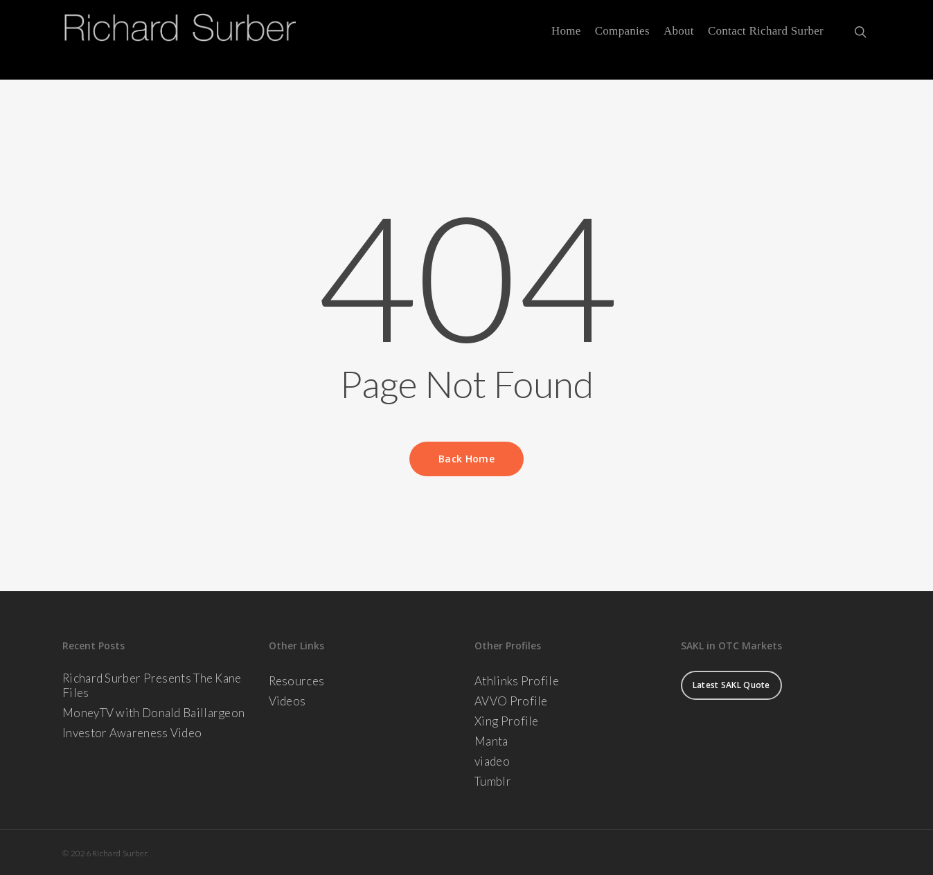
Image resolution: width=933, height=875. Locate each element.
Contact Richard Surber (766, 40)
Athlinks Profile (516, 681)
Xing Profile (506, 721)
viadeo (492, 761)
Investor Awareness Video (132, 732)
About (679, 40)
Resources (297, 681)
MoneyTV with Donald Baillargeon (153, 712)
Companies (622, 40)
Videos (287, 701)
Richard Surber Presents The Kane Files (152, 685)
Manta (491, 741)
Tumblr (492, 781)
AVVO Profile (511, 701)
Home (566, 40)
